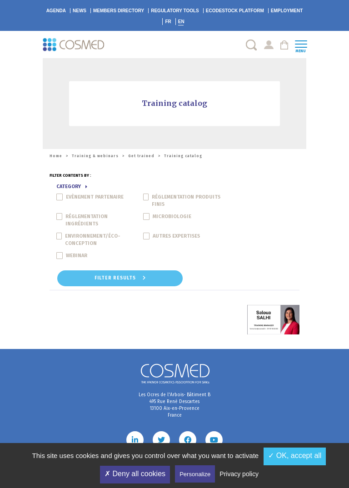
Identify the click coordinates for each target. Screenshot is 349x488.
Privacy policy (239, 474)
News (79, 10)
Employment (287, 10)
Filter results (120, 278)
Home (56, 156)
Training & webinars (95, 156)
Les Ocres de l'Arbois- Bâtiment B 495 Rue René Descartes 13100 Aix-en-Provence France (174, 405)
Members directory (118, 10)
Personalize (194, 474)
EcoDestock (235, 10)
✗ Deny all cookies (135, 474)
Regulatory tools (175, 10)
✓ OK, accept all (294, 455)
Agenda (56, 10)
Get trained (141, 156)
